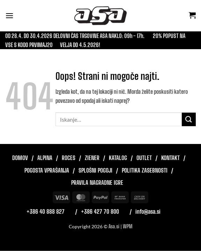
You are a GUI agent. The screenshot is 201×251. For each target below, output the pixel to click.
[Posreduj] (189, 119)
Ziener (92, 157)
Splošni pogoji (95, 170)
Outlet (144, 157)
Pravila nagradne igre (97, 182)
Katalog (118, 157)
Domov (20, 157)
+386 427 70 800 (100, 211)
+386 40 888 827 (46, 211)
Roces (68, 157)
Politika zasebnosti (145, 170)
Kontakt (170, 157)
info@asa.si (148, 211)
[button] (9, 15)
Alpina (44, 157)
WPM (127, 226)
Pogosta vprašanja (46, 170)
